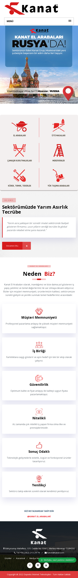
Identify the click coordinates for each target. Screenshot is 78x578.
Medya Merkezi (36, 558)
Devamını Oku (18, 246)
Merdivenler (58, 161)
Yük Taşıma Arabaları (58, 186)
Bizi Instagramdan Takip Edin (39, 514)
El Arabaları (19, 135)
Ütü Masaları (58, 135)
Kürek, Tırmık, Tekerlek (19, 186)
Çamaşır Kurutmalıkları (19, 161)
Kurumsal (20, 558)
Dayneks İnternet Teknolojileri (37, 574)
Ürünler (8, 558)
